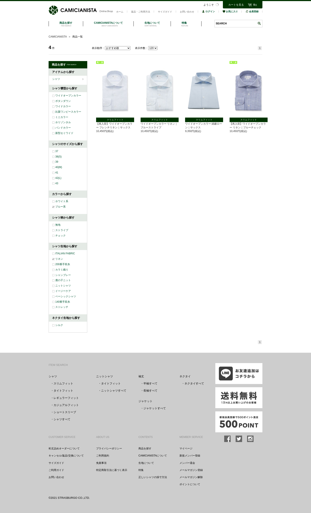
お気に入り (230, 11)
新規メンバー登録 (189, 455)
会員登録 (252, 11)
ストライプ (61, 230)
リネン (59, 258)
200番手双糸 (62, 264)
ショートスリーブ (65, 412)
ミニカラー (61, 117)
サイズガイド (165, 11)
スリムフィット (63, 383)
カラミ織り (61, 269)
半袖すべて (150, 383)
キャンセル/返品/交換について (66, 455)
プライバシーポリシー (109, 448)
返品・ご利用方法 (140, 11)
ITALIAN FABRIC (65, 253)
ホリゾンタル (63, 122)
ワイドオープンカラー (68, 95)
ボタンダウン (63, 100)
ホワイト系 (61, 201)
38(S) (58, 156)
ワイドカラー (63, 106)
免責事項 (101, 462)
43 (56, 183)
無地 (57, 224)
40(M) (58, 167)
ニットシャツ (63, 285)
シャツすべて (62, 419)
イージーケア (63, 291)
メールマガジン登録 (191, 470)
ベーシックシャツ (65, 296)
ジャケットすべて (154, 408)
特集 (141, 470)
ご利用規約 (102, 455)
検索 (259, 23)
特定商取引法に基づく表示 (111, 470)
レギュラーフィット (66, 398)
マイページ (185, 448)
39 (56, 161)
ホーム (119, 11)
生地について (146, 462)
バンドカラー (63, 127)
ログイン (208, 11)
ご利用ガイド (56, 470)
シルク (59, 325)
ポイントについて (189, 484)
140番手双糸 (62, 301)
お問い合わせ (187, 11)
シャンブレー (63, 275)
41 (56, 172)
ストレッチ (61, 306)
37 (56, 151)
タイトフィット (63, 390)
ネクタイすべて (194, 383)
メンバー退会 (187, 462)
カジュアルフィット (66, 405)
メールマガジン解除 (191, 477)
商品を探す (144, 448)
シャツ (56, 78)
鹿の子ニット (63, 280)
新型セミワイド (64, 133)
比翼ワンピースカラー (68, 111)
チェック (60, 235)
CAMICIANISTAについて (152, 455)
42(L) (58, 177)
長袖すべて (150, 390)
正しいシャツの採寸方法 (152, 477)
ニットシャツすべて (113, 390)
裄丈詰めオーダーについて (64, 448)
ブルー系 (60, 206)
